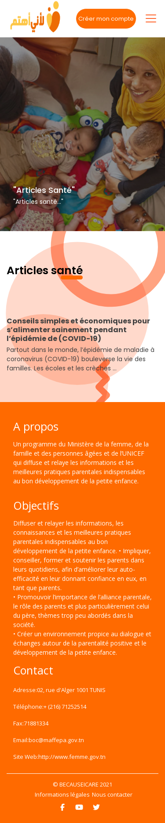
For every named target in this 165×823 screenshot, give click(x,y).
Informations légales (62, 794)
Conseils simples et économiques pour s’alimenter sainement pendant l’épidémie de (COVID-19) (78, 330)
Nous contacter (112, 794)
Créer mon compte (106, 19)
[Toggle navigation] (151, 18)
